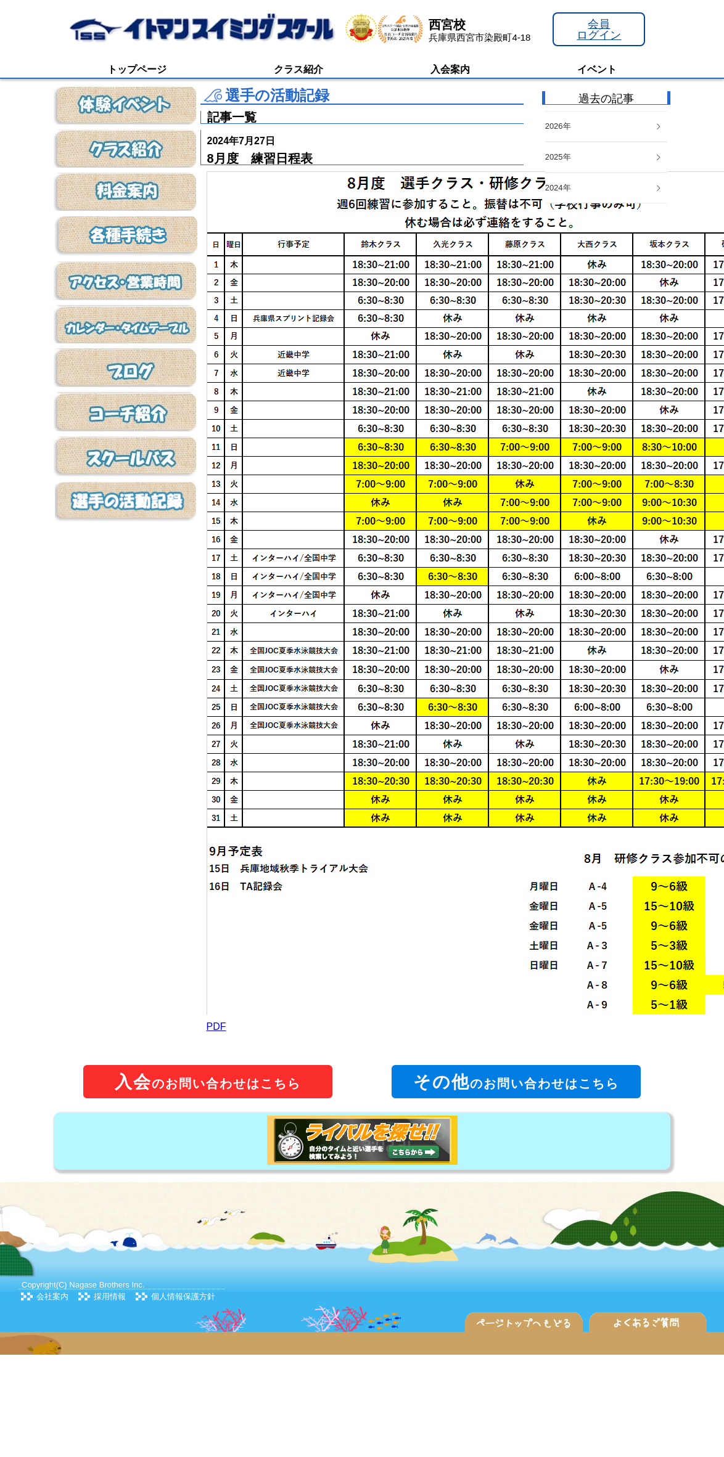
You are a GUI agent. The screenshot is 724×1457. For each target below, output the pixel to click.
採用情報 (110, 1296)
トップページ (137, 69)
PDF (216, 1026)
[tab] (606, 188)
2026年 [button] (603, 126)
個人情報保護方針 (183, 1296)
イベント (597, 69)
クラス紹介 (298, 69)
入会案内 (450, 69)
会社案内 (52, 1296)
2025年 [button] (603, 156)
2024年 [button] (603, 187)
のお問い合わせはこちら (208, 1082)
